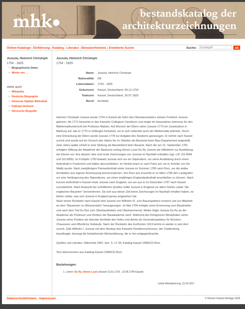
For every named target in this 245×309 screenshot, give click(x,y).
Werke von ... (20, 72)
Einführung (41, 47)
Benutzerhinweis (94, 47)
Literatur (72, 47)
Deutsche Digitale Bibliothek (29, 101)
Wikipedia (18, 91)
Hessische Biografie (24, 110)
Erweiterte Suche (121, 47)
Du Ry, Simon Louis (86, 271)
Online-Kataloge (19, 47)
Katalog (58, 47)
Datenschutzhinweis (22, 298)
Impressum (47, 298)
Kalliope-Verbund (22, 106)
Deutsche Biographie (25, 96)
